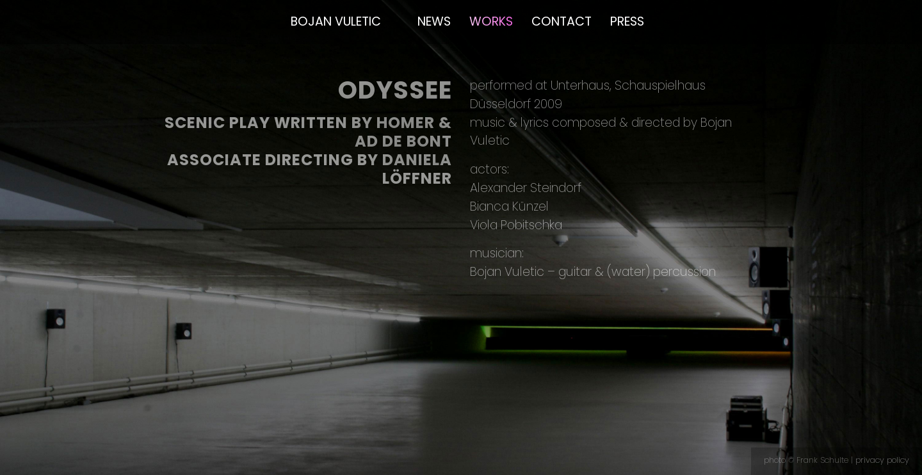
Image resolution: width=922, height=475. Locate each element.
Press (627, 21)
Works (491, 21)
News (434, 21)
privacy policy (882, 460)
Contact (561, 21)
